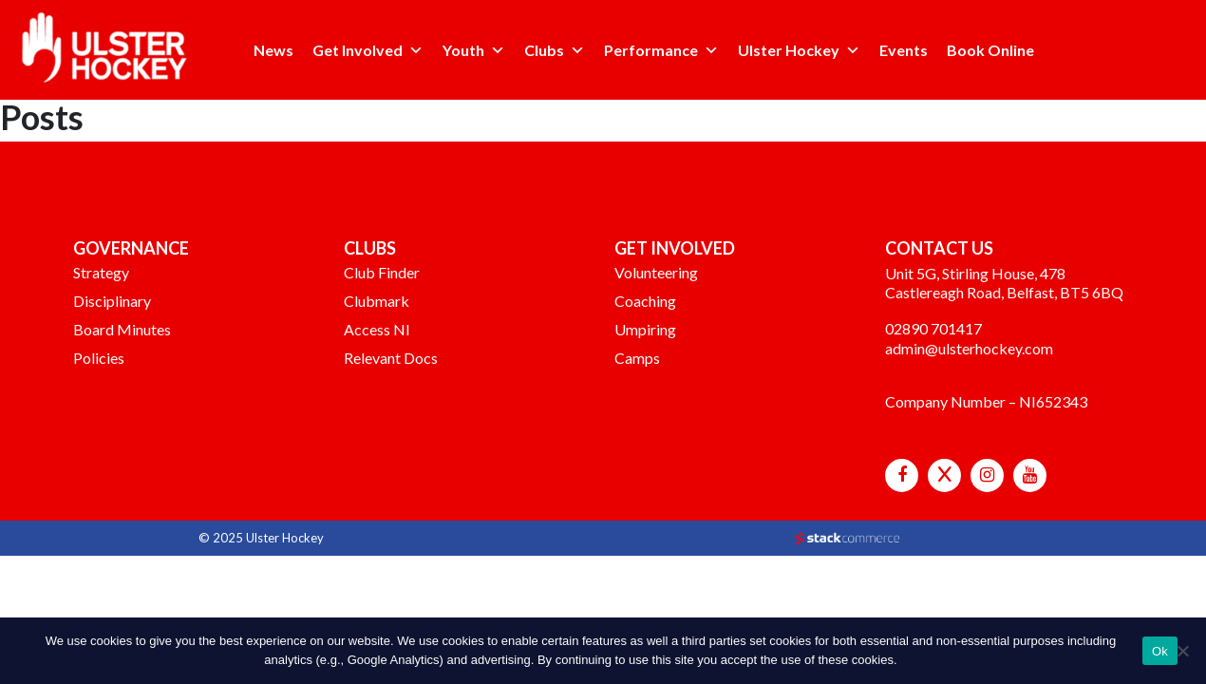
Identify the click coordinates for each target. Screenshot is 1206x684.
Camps (637, 358)
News (273, 50)
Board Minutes (122, 329)
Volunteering (656, 272)
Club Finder (382, 272)
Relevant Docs (391, 358)
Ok (1160, 651)
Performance (651, 50)
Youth (463, 50)
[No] (1182, 650)
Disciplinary (112, 301)
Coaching (645, 301)
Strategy (101, 272)
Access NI (377, 329)
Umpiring (645, 329)
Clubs (544, 50)
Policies (98, 358)
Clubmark (376, 301)
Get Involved (357, 50)
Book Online (990, 50)
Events (903, 50)
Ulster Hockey (788, 50)
